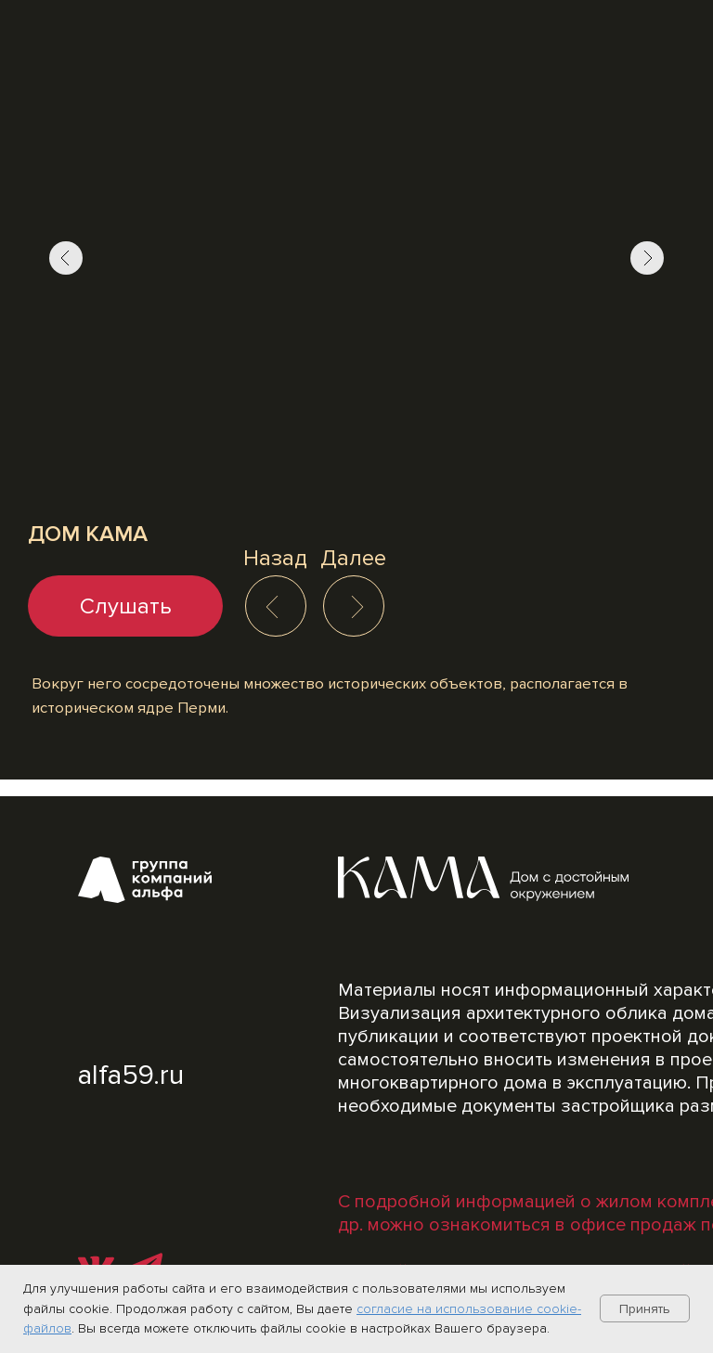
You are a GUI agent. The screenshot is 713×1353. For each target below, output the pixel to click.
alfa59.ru (131, 1075)
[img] (357, 607)
